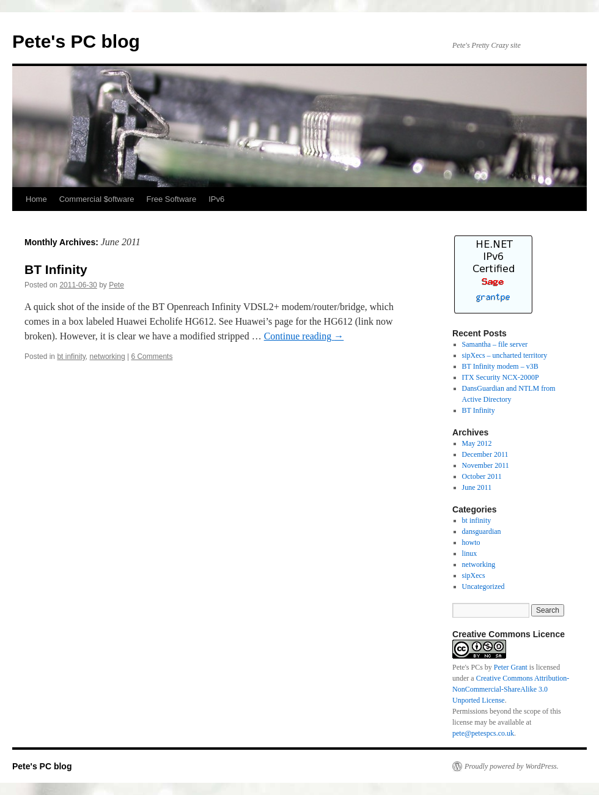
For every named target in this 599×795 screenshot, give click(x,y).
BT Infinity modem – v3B (500, 366)
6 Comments (151, 356)
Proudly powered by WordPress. (512, 766)
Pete (116, 285)
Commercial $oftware (96, 199)
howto (471, 542)
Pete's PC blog (76, 41)
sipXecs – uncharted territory (505, 355)
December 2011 (485, 454)
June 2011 (477, 487)
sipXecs (473, 575)
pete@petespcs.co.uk (483, 733)
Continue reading (304, 336)
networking (107, 356)
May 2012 (477, 443)
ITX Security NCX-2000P (500, 377)
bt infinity (71, 356)
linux (469, 553)
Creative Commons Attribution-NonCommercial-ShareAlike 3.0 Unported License (510, 689)
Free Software (172, 199)
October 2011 (482, 476)
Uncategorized (483, 586)
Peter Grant (510, 667)
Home (36, 199)
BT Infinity (55, 269)
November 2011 (485, 465)
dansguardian (481, 531)
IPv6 (216, 199)
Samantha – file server (495, 344)
